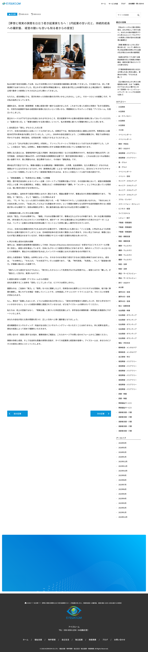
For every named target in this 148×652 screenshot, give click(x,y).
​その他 (121, 130)
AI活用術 (122, 107)
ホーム (103, 3)
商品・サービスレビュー (128, 273)
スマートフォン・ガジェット (129, 204)
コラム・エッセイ (125, 199)
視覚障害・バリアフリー (128, 361)
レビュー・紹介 (124, 218)
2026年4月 (122, 443)
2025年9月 (122, 475)
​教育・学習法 (123, 144)
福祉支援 (38, 639)
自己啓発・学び (124, 356)
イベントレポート (125, 171)
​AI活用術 (122, 120)
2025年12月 (123, 461)
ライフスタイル (124, 213)
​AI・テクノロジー (125, 116)
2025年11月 (123, 466)
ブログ (123, 3)
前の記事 (17, 413)
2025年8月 (122, 480)
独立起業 (79, 639)
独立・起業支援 (124, 306)
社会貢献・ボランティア (128, 315)
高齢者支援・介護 (125, 412)
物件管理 (52, 639)
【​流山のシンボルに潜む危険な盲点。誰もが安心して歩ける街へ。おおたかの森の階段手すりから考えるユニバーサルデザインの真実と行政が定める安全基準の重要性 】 (128, 33)
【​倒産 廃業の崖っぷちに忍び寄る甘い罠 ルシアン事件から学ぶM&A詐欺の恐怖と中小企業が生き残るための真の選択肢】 (129, 48)
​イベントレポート (125, 134)
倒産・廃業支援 (124, 236)
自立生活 (65, 639)
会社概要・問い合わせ (136, 3)
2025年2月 (122, 507)
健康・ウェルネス (125, 245)
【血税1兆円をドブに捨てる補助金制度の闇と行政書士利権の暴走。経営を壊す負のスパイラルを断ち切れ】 (128, 61)
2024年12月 (123, 517)
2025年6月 (122, 489)
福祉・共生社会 (124, 343)
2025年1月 (122, 512)
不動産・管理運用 (125, 222)
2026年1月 (122, 457)
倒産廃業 (92, 639)
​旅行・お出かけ (124, 148)
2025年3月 (122, 503)
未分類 (13, 14)
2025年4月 (122, 498)
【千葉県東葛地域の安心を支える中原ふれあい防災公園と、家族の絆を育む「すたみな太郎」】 (128, 73)
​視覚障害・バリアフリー (128, 153)
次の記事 (100, 413)
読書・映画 (123, 393)
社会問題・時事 (124, 310)
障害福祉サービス (125, 403)
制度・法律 (123, 264)
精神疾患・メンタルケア (128, 347)
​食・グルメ (123, 162)
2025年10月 (123, 470)
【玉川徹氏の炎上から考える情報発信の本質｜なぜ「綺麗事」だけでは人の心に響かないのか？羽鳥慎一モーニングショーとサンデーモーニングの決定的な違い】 (128, 88)
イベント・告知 (124, 176)
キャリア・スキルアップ (128, 181)
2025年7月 (122, 484)
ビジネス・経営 (124, 208)
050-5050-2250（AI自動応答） (76, 630)
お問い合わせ (119, 639)
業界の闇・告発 (124, 292)
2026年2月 (122, 452)
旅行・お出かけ (124, 282)
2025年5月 (122, 494)
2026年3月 (122, 447)
